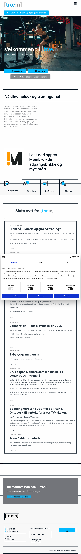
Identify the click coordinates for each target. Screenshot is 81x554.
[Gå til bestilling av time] (45, 187)
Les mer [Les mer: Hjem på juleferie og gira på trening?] (13, 248)
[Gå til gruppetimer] (7, 187)
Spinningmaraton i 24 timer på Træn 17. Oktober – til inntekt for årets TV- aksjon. (38, 410)
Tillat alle (66, 296)
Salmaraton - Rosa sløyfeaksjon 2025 (36, 326)
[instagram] (67, 531)
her (25, 239)
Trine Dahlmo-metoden (26, 438)
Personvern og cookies (70, 550)
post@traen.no (12, 531)
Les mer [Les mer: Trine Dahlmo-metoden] (13, 450)
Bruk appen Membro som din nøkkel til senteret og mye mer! (36, 374)
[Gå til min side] (63, 187)
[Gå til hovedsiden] (13, 7)
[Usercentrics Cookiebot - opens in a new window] (71, 257)
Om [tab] (67, 262)
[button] (53, 4)
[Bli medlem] (26, 187)
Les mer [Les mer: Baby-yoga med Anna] (13, 364)
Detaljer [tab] (40, 262)
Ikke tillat (15, 296)
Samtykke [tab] (14, 262)
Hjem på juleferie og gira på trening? (35, 229)
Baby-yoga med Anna (24, 354)
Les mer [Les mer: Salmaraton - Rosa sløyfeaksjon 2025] (13, 347)
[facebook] (67, 529)
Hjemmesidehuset (58, 550)
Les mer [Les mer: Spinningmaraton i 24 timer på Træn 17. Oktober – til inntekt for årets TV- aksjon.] (13, 431)
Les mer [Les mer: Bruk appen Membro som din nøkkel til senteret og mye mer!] (13, 400)
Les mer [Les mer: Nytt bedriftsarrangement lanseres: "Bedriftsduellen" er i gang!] (13, 317)
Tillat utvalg (40, 296)
